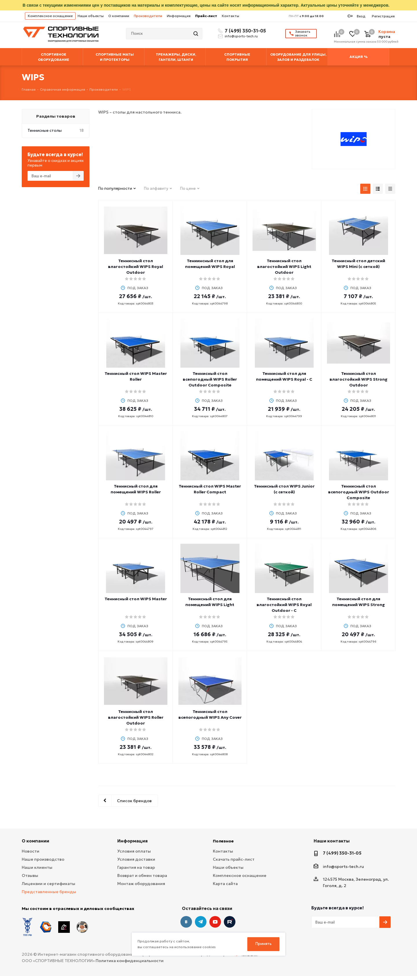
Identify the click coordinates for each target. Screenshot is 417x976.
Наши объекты (91, 16)
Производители (148, 16)
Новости (30, 851)
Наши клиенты (37, 867)
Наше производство (43, 859)
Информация (179, 16)
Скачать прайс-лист (234, 859)
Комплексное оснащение (50, 16)
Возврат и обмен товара (142, 875)
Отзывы (30, 875)
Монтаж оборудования (141, 883)
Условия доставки (136, 859)
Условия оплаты (134, 851)
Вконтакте (186, 922)
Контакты (230, 16)
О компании (118, 16)
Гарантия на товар (136, 867)
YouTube (215, 922)
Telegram (200, 922)
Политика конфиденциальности (130, 956)
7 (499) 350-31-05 (244, 31)
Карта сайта (225, 883)
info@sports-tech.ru (241, 36)
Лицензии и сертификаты (48, 883)
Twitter (229, 922)
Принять (263, 943)
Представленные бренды (49, 891)
